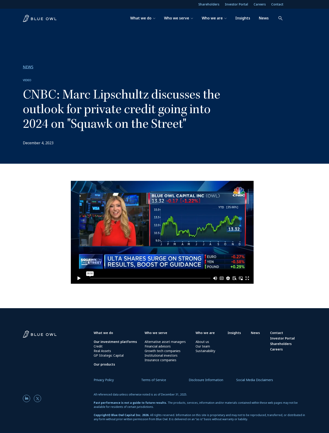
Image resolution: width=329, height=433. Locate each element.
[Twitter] (37, 398)
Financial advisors (158, 346)
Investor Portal (236, 4)
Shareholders (208, 4)
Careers (260, 4)
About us (202, 341)
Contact (277, 4)
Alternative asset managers (165, 341)
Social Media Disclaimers (254, 380)
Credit (98, 346)
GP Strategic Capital (109, 355)
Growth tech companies (162, 351)
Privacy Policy (104, 380)
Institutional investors (161, 355)
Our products (104, 364)
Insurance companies (160, 360)
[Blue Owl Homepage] (58, 335)
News (255, 333)
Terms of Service (153, 380)
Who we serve (156, 333)
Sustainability (205, 351)
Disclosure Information (206, 380)
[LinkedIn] (27, 398)
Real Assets (102, 351)
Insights (234, 333)
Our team (203, 346)
